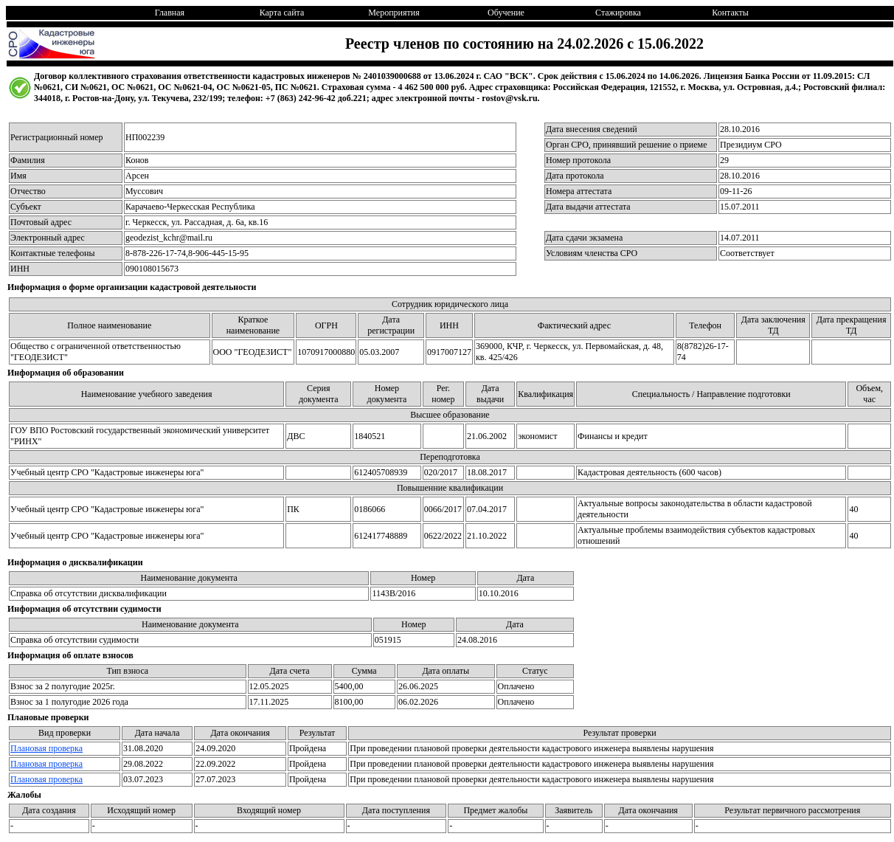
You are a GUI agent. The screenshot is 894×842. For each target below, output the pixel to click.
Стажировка (618, 12)
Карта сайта (282, 12)
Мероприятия (393, 12)
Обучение (506, 12)
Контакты (730, 12)
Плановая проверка (46, 748)
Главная (169, 12)
